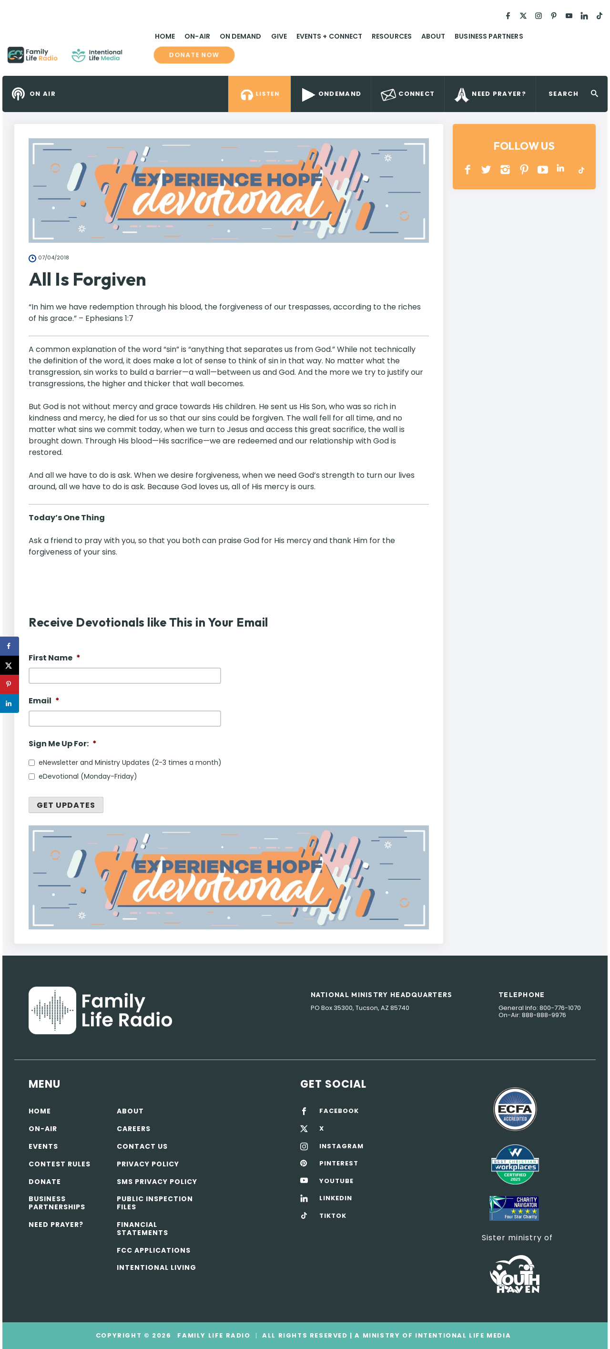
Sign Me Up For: (63, 744)
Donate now (194, 55)
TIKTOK (332, 1216)
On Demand (241, 36)
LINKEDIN (562, 169)
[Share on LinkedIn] (9, 703)
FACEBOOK (339, 1111)
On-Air (197, 36)
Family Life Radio (136, 58)
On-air (43, 1128)
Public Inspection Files (155, 1203)
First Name (55, 658)
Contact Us (142, 1146)
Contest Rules (60, 1164)
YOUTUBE (543, 169)
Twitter (486, 169)
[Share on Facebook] (9, 646)
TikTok (580, 169)
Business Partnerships (57, 1203)
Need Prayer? (56, 1224)
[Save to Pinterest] (9, 684)
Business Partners (489, 36)
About (433, 36)
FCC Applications (154, 1250)
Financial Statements (142, 1228)
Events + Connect (329, 36)
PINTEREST (524, 169)
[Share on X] (9, 665)
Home (165, 36)
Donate (45, 1181)
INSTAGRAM (505, 169)
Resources (392, 36)
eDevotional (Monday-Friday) (88, 776)
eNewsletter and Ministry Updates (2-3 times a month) (130, 762)
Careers (134, 1128)
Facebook (467, 169)
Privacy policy (148, 1164)
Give (279, 36)
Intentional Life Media (462, 1335)
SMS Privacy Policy (157, 1181)
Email (44, 701)
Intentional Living (156, 1267)
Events (43, 1146)
